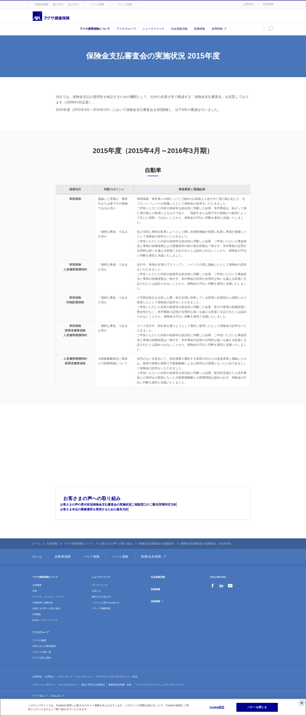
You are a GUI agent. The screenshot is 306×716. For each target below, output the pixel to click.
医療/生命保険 (151, 565)
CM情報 (36, 622)
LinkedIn (221, 594)
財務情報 (199, 28)
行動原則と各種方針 (42, 611)
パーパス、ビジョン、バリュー (48, 605)
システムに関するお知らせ (106, 611)
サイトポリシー (84, 685)
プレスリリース (100, 593)
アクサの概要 (39, 648)
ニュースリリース (153, 28)
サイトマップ (65, 685)
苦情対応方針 (189, 508)
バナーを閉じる (257, 707)
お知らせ (96, 599)
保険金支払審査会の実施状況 (121, 508)
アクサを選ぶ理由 (41, 666)
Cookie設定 (217, 707)
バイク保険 (97, 4)
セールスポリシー (68, 693)
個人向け (58, 4)
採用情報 (217, 28)
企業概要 (37, 593)
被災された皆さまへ (102, 605)
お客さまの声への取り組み (92, 498)
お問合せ (248, 4)
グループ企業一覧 (41, 660)
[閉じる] (301, 702)
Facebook (212, 594)
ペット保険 (125, 4)
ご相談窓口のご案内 (160, 508)
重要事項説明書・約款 (120, 693)
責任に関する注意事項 (93, 693)
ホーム (36, 552)
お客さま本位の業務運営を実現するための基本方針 (97, 518)
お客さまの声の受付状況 (79, 508)
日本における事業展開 (44, 654)
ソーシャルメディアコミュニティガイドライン (159, 693)
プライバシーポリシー (44, 693)
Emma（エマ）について (45, 628)
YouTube (230, 594)
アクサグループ (126, 28)
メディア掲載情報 (101, 617)
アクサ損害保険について (95, 28)
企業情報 (268, 4)
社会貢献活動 (179, 28)
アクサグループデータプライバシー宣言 (117, 685)
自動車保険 (41, 4)
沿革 (34, 599)
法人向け (73, 4)
